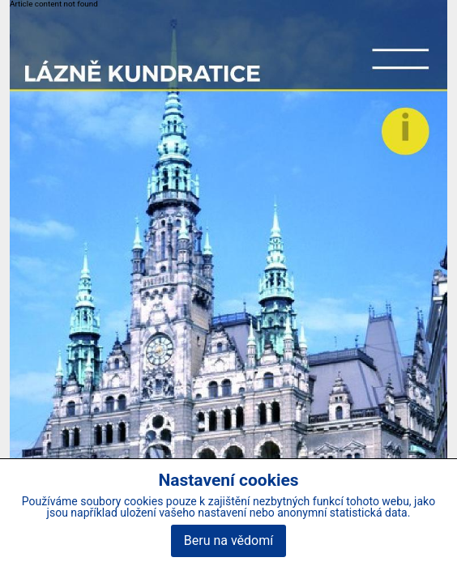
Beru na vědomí (228, 540)
